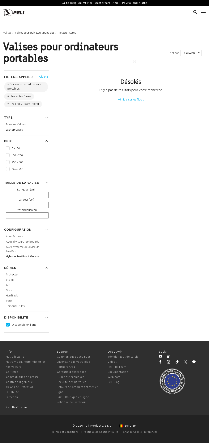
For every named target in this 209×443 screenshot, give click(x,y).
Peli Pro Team (117, 367)
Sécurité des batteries (71, 382)
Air (7, 285)
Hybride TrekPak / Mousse (22, 256)
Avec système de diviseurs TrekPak (22, 249)
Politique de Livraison (71, 402)
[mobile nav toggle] (203, 11)
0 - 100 (16, 149)
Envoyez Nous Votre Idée (73, 362)
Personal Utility (15, 306)
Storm (10, 280)
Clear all (44, 76)
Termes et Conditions (65, 432)
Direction (12, 397)
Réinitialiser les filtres (131, 99)
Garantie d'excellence (71, 372)
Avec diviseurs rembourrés (22, 241)
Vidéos (112, 362)
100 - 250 (17, 155)
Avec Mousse (14, 236)
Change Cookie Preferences (140, 432)
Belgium (128, 425)
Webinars (114, 377)
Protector (12, 274)
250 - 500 (18, 162)
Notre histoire (15, 357)
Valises (7, 33)
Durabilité (12, 392)
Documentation (118, 372)
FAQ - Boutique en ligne (73, 397)
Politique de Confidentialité (101, 432)
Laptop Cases (14, 129)
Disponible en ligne (24, 325)
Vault (9, 301)
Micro (9, 290)
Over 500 (17, 169)
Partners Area (66, 367)
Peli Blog (114, 382)
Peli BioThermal (17, 407)
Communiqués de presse (22, 377)
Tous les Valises (16, 124)
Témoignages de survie (123, 357)
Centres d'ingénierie (19, 382)
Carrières (12, 372)
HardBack (12, 295)
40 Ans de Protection (20, 387)
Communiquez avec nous (73, 357)
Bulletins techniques (70, 377)
